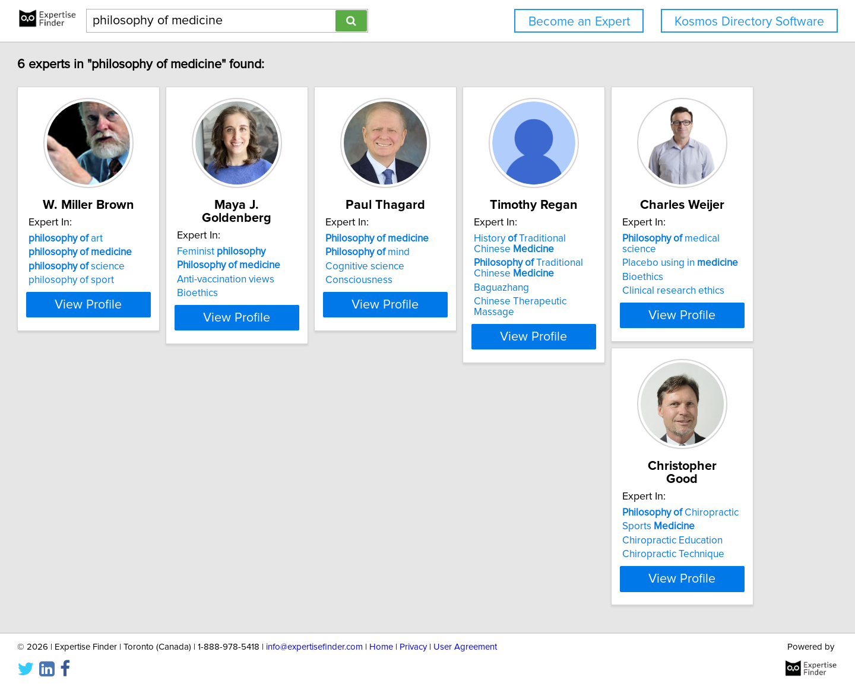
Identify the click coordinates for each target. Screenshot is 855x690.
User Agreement (465, 666)
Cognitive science (478, 266)
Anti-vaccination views (309, 266)
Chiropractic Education (311, 538)
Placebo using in (140, 524)
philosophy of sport (125, 280)
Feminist (305, 238)
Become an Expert (579, 21)
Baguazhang (644, 287)
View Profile (157, 325)
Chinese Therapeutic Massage (684, 301)
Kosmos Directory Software (749, 21)
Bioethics (281, 280)
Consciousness (472, 280)
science (131, 266)
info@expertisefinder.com (314, 666)
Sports (297, 524)
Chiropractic (319, 510)
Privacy (413, 666)
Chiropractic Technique (312, 551)
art (120, 238)
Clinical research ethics (134, 551)
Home (381, 666)
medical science (149, 510)
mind (481, 252)
